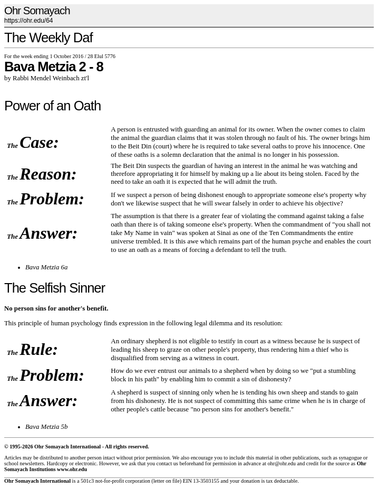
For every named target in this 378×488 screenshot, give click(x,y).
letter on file (166, 481)
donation (250, 481)
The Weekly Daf (48, 37)
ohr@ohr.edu (281, 463)
